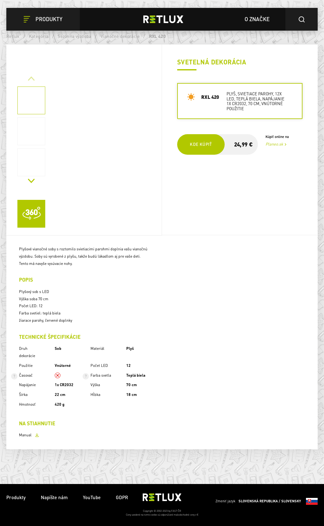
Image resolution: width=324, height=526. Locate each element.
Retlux (13, 36)
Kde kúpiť (201, 144)
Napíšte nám (54, 497)
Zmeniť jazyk (266, 501)
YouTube (92, 497)
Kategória (38, 36)
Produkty (16, 497)
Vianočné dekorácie (120, 36)
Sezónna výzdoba (74, 36)
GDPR (122, 497)
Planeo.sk (274, 143)
